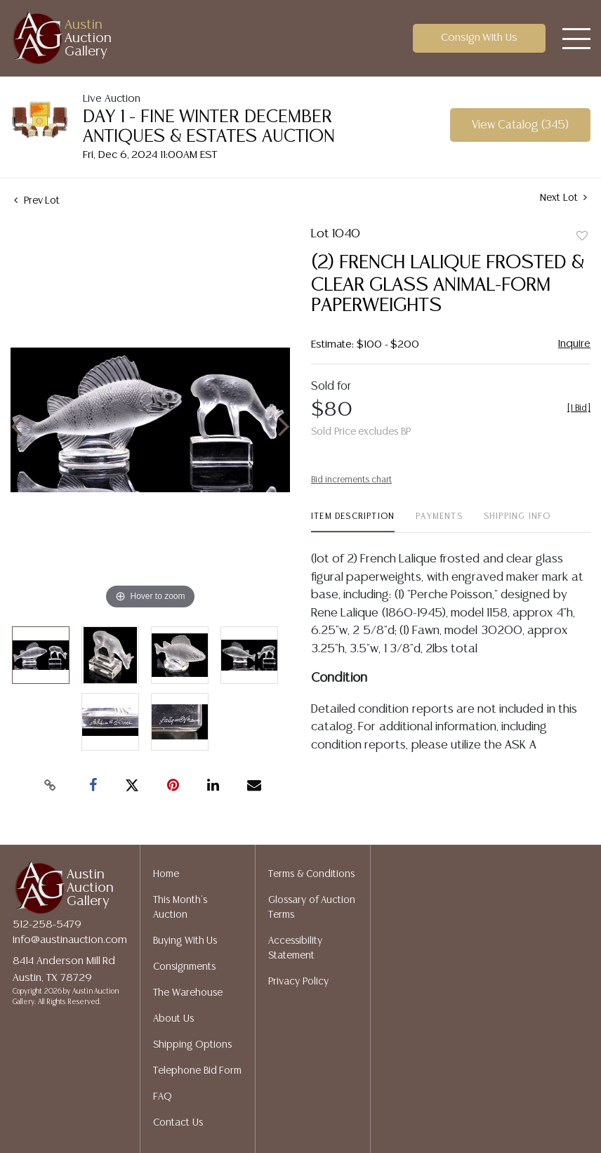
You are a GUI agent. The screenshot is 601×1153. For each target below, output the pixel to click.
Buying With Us (185, 941)
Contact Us (178, 1123)
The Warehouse (188, 993)
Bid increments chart (351, 480)
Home (166, 874)
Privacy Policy (298, 982)
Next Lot (563, 197)
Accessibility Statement (295, 948)
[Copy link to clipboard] (50, 785)
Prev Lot (37, 201)
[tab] (353, 522)
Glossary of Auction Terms (311, 907)
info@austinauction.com (70, 940)
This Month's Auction (180, 907)
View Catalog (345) (520, 125)
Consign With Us (479, 37)
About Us (173, 1019)
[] (578, 408)
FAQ (162, 1097)
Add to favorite (582, 237)
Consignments (184, 967)
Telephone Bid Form (197, 1071)
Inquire (574, 343)
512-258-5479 (47, 924)
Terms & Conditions (311, 874)
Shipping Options (192, 1045)
